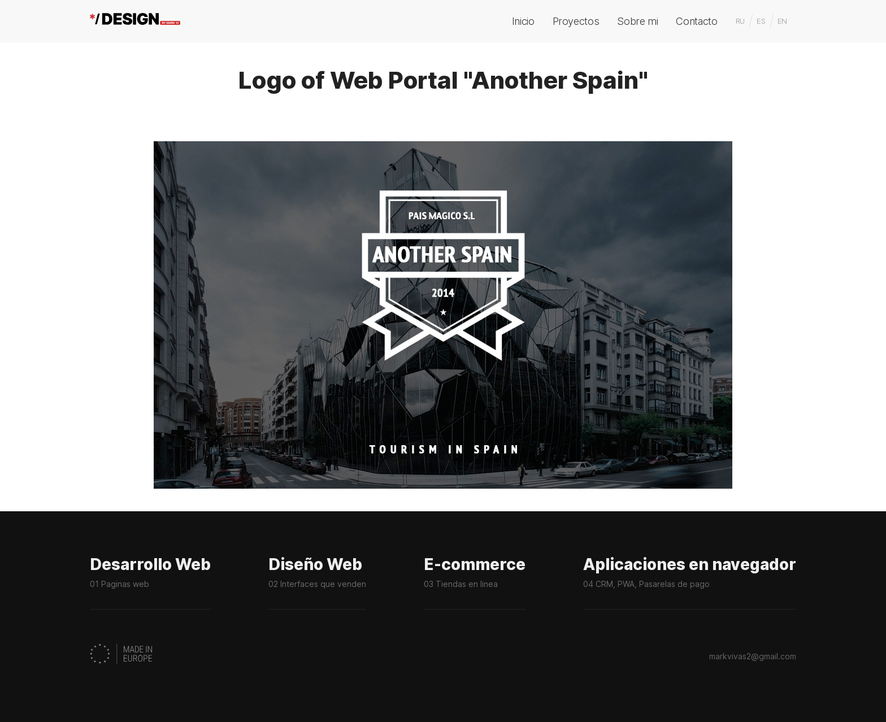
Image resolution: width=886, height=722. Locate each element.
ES (761, 20)
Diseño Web (317, 583)
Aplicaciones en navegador (689, 583)
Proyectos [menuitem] (576, 21)
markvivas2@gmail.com (752, 656)
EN (782, 20)
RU (740, 20)
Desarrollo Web (150, 583)
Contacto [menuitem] (696, 21)
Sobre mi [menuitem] (637, 21)
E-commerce (474, 583)
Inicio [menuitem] (523, 21)
